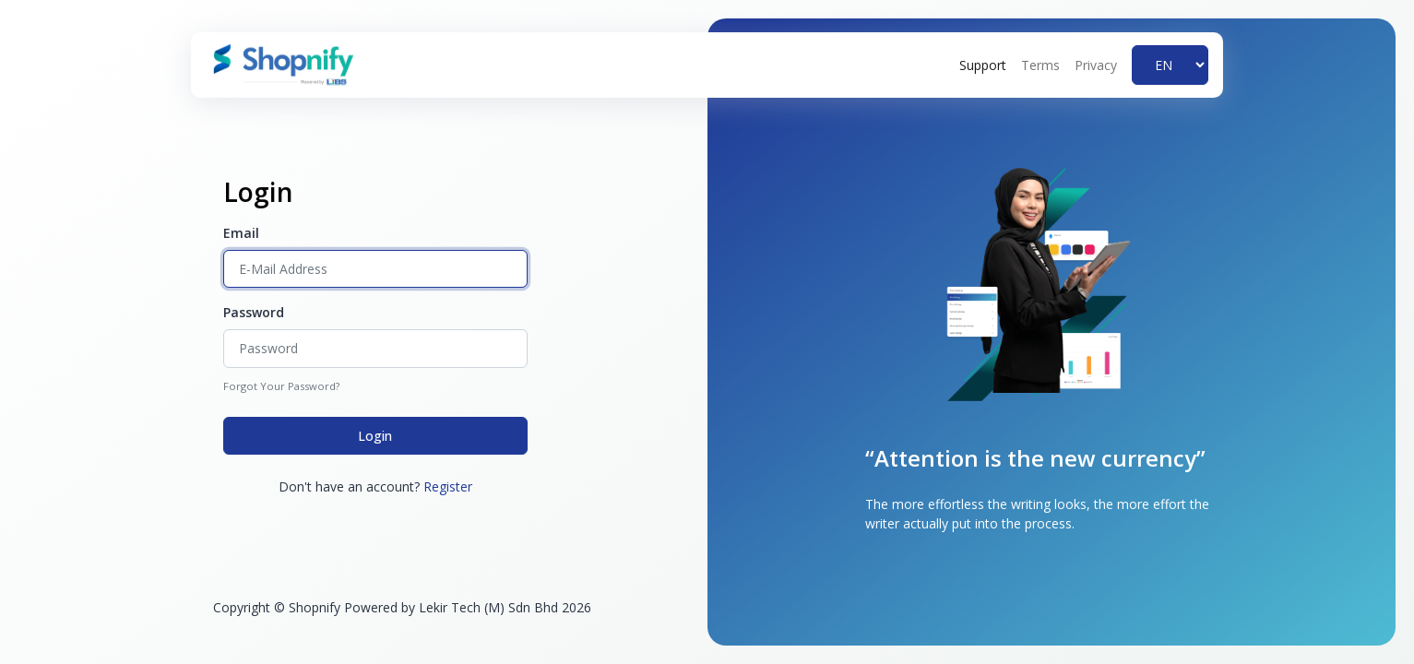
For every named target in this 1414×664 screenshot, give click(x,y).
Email (241, 233)
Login (375, 436)
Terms (1040, 65)
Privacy (1096, 65)
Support (982, 65)
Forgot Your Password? (281, 386)
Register (447, 486)
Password (253, 312)
